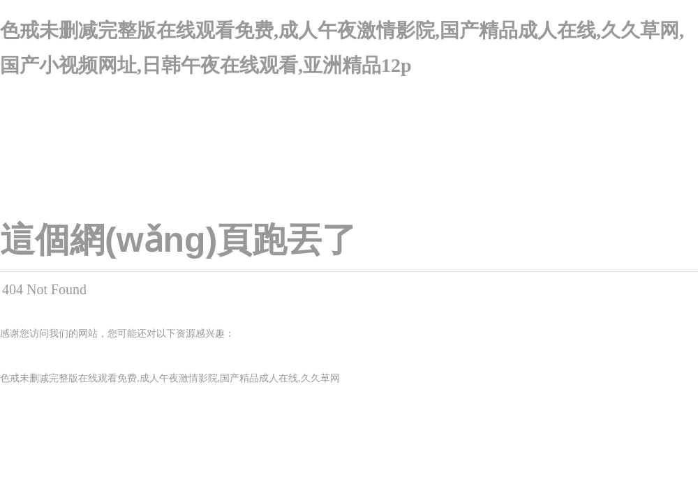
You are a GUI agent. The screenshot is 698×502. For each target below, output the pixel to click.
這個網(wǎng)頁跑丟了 (178, 239)
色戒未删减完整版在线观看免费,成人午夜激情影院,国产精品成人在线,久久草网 (170, 378)
